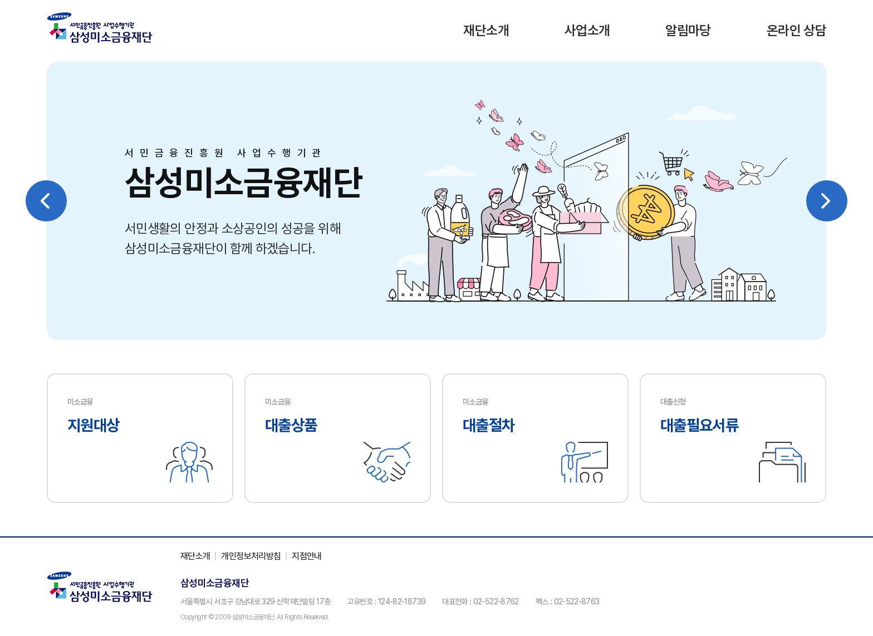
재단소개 (485, 30)
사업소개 (587, 30)
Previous (46, 200)
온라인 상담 (796, 30)
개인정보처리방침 (251, 556)
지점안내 (306, 556)
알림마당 (687, 30)
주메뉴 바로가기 (0, 0)
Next (826, 200)
